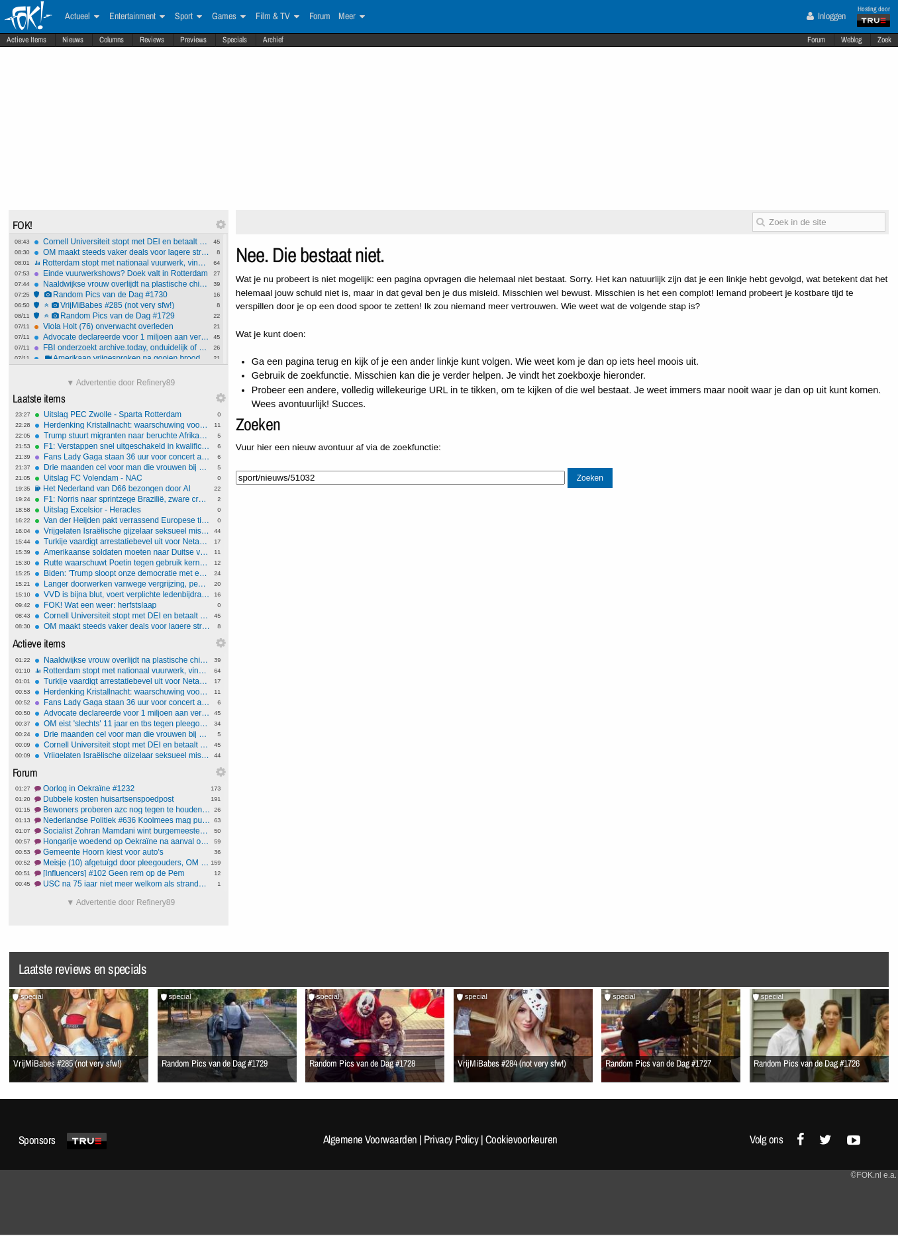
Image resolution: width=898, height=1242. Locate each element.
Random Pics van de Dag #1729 (121, 316)
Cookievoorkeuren (521, 1139)
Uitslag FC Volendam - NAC (122, 478)
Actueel (82, 16)
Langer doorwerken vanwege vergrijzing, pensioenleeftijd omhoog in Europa (122, 584)
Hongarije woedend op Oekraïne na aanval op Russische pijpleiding (122, 841)
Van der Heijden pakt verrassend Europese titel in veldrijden (122, 520)
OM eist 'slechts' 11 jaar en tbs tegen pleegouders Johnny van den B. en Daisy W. (122, 724)
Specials (235, 39)
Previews (193, 39)
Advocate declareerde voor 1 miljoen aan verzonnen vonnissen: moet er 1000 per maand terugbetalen (121, 337)
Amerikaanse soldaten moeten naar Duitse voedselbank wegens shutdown (122, 552)
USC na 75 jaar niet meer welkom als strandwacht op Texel (122, 884)
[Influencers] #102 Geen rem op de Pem (122, 873)
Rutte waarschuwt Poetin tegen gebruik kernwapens (122, 563)
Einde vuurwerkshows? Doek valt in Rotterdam (121, 273)
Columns (111, 39)
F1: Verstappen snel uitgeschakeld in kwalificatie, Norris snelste (122, 446)
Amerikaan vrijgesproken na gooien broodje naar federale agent (121, 358)
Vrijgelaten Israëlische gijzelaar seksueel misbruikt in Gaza (122, 531)
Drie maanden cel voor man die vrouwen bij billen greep (122, 467)
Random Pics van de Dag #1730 (121, 295)
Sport (188, 16)
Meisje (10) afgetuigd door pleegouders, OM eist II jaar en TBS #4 (122, 863)
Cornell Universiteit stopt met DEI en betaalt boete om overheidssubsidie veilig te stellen (121, 242)
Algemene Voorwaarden (370, 1139)
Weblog (851, 39)
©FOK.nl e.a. (873, 1175)
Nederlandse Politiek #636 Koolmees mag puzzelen (122, 820)
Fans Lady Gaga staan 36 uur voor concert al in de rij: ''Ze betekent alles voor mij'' (122, 457)
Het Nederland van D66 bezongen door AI (122, 489)
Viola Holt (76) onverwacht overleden (121, 326)
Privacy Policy (451, 1139)
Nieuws (72, 39)
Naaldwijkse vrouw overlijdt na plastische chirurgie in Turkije (121, 284)
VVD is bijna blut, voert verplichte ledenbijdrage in (122, 594)
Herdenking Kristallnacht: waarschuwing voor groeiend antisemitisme (122, 425)
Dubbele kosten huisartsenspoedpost (122, 799)
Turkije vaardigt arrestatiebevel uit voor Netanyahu (122, 542)
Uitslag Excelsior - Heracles (122, 510)
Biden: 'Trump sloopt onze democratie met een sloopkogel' (122, 573)
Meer (351, 16)
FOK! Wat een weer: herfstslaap (122, 605)
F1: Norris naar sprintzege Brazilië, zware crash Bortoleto (122, 499)
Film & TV (277, 16)
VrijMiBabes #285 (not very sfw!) (121, 305)
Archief (273, 39)
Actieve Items (26, 39)
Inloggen (826, 16)
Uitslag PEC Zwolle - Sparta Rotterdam (122, 414)
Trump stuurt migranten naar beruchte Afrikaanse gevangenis (122, 436)
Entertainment (137, 16)
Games (229, 16)
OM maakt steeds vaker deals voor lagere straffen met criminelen (121, 252)
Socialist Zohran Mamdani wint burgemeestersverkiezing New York (122, 831)
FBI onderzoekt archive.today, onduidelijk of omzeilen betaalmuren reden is (121, 348)
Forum (816, 39)
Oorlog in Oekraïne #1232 (122, 788)
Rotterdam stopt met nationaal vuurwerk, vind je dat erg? (121, 263)
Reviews (152, 39)
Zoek (884, 39)
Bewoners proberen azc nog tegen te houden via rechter (122, 810)
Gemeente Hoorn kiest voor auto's (122, 852)
